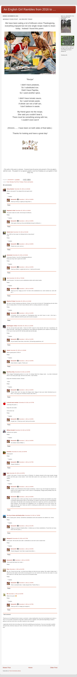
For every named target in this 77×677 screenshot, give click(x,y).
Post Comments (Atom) (15, 670)
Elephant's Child (11, 210)
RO (7, 593)
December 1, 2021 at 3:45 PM (26, 360)
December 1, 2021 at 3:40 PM (26, 267)
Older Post (53, 667)
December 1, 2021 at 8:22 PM (17, 569)
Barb (8, 473)
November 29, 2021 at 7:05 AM (16, 278)
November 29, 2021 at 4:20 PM (22, 372)
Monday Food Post (14, 182)
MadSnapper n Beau (12, 325)
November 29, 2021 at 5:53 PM (22, 430)
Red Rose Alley (11, 372)
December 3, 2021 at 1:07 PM (26, 604)
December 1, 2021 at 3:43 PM (26, 313)
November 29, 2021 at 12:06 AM (22, 189)
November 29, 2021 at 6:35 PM (19, 451)
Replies (10, 196)
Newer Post (7, 667)
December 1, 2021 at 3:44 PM (26, 339)
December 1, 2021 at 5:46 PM (26, 496)
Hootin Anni (10, 232)
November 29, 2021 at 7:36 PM (32, 515)
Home (30, 667)
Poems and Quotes (28, 182)
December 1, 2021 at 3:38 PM (26, 199)
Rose (8, 569)
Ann (8, 278)
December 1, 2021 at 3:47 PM (26, 462)
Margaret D (9, 538)
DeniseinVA (14, 199)
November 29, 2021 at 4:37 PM (26, 402)
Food (8, 182)
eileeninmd (9, 255)
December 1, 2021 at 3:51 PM (26, 525)
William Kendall (11, 430)
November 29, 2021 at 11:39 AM (18, 350)
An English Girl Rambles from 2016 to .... (30, 9)
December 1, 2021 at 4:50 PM (22, 560)
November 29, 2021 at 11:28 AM (25, 325)
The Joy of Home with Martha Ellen (16, 515)
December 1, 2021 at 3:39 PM (26, 221)
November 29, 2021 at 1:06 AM (23, 210)
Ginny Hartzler (10, 189)
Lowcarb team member (13, 402)
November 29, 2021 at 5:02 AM (20, 232)
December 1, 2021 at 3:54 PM (26, 548)
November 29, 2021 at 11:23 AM (23, 301)
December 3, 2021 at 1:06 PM (26, 582)
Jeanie (8, 350)
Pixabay (21, 182)
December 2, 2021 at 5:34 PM (16, 593)
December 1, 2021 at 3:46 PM (26, 389)
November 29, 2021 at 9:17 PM (20, 538)
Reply (8, 193)
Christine (9, 451)
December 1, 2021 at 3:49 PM (26, 486)
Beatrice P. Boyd (11, 301)
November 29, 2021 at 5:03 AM (20, 255)
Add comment (7, 614)
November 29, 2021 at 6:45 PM (17, 473)
